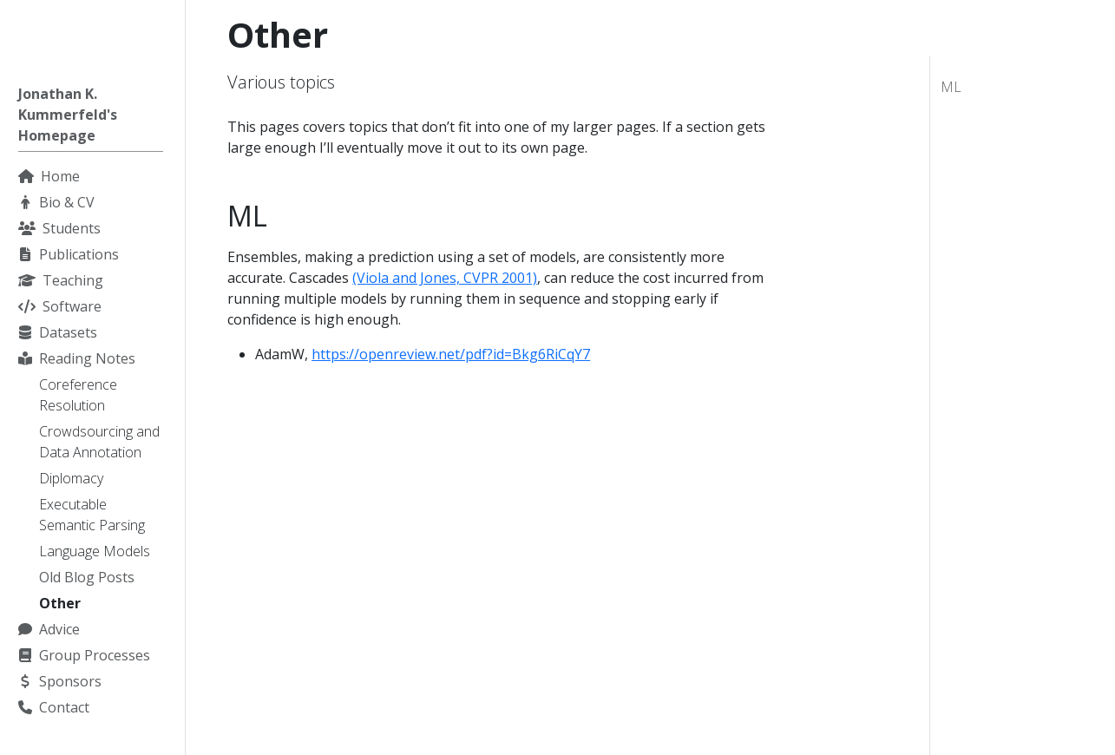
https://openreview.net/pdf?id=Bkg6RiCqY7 (451, 354)
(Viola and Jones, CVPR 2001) (444, 277)
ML (951, 86)
